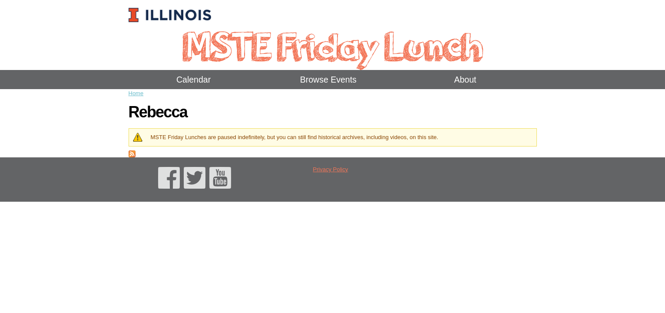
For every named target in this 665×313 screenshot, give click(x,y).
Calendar (193, 79)
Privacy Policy (330, 169)
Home (136, 93)
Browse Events (328, 79)
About (465, 79)
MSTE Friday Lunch (332, 45)
